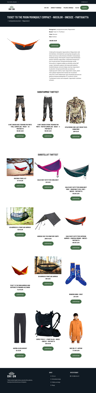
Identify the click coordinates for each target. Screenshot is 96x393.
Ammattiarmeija (56, 8)
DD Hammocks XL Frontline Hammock (20, 227)
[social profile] (18, 2)
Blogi (77, 8)
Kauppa (84, 7)
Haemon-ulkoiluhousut (20, 348)
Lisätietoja (54, 45)
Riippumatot (26, 21)
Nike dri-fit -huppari (76, 348)
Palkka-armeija (68, 8)
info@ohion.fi (84, 2)
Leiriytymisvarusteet (15, 21)
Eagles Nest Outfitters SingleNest (48, 180)
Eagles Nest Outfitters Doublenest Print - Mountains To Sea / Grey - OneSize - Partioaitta (76, 189)
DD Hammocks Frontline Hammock (48, 276)
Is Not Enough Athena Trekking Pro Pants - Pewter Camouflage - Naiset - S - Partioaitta (48, 127)
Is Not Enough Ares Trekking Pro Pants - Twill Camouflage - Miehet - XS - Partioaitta (20, 127)
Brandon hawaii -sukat (76, 294)
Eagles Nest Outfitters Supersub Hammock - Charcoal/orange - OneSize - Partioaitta (76, 238)
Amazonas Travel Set (20, 178)
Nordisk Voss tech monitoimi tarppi (48, 236)
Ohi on (46, 8)
